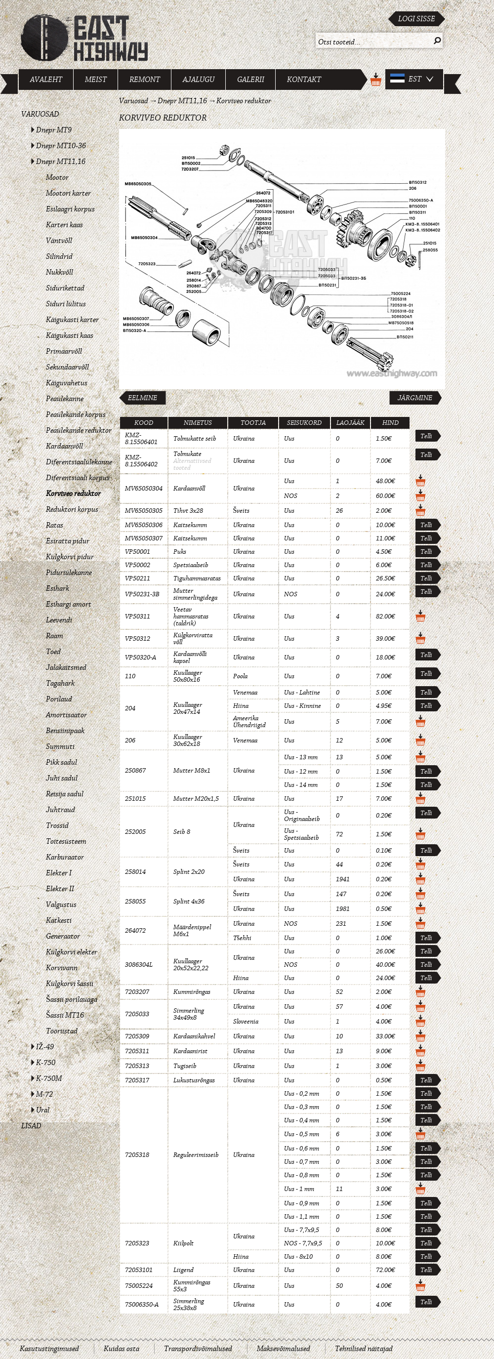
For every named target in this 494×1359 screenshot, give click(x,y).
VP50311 (137, 616)
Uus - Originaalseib (302, 815)
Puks (179, 552)
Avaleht (46, 79)
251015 (135, 799)
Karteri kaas (64, 224)
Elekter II (60, 888)
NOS (290, 496)
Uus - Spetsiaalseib (301, 834)
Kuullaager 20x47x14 (187, 708)
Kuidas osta (121, 1348)
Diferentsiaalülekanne (79, 461)
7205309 (137, 1036)
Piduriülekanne (69, 572)
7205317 (137, 1080)
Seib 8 (181, 832)
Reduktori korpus (72, 509)
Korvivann (62, 967)
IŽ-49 (45, 1046)
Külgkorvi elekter (71, 951)
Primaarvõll (64, 351)
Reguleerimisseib (196, 1155)
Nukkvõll (59, 272)
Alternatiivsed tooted (192, 464)
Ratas (54, 525)
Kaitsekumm (190, 525)
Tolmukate (187, 454)
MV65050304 (144, 489)
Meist (96, 79)
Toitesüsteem (66, 841)
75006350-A (142, 1305)
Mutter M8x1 (191, 771)
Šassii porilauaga (71, 999)
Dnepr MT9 (54, 129)
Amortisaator (66, 714)
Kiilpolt (183, 1243)
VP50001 (137, 552)
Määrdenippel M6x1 (192, 930)
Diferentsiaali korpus (78, 477)
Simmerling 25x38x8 (188, 1304)
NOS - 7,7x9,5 (303, 1243)
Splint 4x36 (189, 902)
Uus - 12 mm (301, 772)
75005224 (139, 1286)
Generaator (63, 936)
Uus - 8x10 (298, 1257)
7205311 (137, 1051)
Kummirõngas (191, 992)
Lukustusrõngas (194, 1080)
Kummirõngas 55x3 (191, 1285)
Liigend (183, 1270)
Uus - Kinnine (302, 706)
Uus (289, 439)
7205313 (137, 1066)
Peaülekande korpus (76, 414)
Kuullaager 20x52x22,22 (190, 964)
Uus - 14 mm (301, 785)
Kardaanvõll (64, 446)
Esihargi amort (68, 604)
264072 (135, 931)
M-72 (44, 1094)
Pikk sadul (61, 762)
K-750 (45, 1062)
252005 (135, 832)
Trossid (57, 825)
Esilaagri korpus (70, 209)
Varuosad (40, 114)
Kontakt (304, 79)
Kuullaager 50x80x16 (187, 676)
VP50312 (137, 639)
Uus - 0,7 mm (301, 1162)
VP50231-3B (142, 594)
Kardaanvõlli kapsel (190, 657)
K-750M (49, 1078)
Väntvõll (59, 240)
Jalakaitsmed (66, 667)
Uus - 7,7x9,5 (301, 1230)
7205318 (137, 1155)
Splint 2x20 (189, 872)
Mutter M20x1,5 (196, 799)
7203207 (137, 992)
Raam (54, 635)
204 (130, 708)
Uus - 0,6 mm (301, 1149)
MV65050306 (144, 525)
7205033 (137, 1014)
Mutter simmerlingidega (195, 594)
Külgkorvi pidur (70, 556)
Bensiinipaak (65, 730)
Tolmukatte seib (194, 439)
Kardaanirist (190, 1051)
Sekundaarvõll (67, 367)
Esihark (57, 588)
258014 (135, 872)
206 (130, 740)
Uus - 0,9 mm (301, 1203)
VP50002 (137, 565)
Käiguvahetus (66, 382)
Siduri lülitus (66, 303)
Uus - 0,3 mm (301, 1107)
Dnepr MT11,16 (60, 161)
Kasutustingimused (49, 1348)
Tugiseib (185, 1066)
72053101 (139, 1270)
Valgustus (61, 904)
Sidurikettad (65, 288)
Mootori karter (68, 193)
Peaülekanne (64, 398)
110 (130, 676)
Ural (42, 1110)
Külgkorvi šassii (69, 983)
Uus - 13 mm (301, 757)
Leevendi (59, 620)
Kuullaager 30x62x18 (187, 740)
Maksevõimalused (283, 1348)
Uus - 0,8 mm (301, 1175)
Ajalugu (198, 79)
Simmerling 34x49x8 (188, 1014)
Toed (53, 651)
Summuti (60, 746)
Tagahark (60, 683)
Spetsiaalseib (190, 565)
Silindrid (59, 256)
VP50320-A (140, 657)
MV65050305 (144, 511)
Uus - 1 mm (299, 1189)
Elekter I (59, 872)
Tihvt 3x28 (188, 511)
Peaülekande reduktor (79, 430)
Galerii (250, 79)
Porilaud (59, 699)
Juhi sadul (62, 778)
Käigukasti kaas (69, 335)
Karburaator (65, 857)
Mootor (57, 177)
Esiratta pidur (67, 540)
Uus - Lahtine (302, 693)
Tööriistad (62, 1031)
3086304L (139, 965)
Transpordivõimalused (198, 1348)
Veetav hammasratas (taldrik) (190, 616)
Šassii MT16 (65, 1015)
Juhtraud (60, 809)
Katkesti (59, 920)
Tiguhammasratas (197, 578)
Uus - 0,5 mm (301, 1134)
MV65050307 (144, 538)
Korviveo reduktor (73, 493)
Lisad (31, 1125)
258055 (135, 902)
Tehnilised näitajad (364, 1348)
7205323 (137, 1243)
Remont (144, 79)
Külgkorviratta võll (192, 638)
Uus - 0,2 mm (301, 1094)
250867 (135, 771)
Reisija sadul (64, 793)
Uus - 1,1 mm (301, 1217)
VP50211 (137, 578)
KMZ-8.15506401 (141, 438)
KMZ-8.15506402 (141, 460)
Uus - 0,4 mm (301, 1120)
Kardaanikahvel (194, 1036)
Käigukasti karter (72, 319)
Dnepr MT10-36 (61, 145)
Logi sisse (416, 18)
